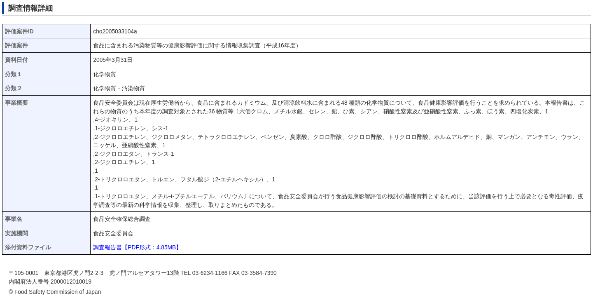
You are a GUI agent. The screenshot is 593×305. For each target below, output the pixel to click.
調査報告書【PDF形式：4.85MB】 (137, 247)
